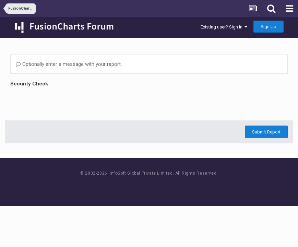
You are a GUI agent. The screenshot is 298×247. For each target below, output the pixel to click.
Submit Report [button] (266, 131)
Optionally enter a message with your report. (69, 64)
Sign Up (268, 26)
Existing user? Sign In (224, 27)
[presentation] (62, 102)
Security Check (29, 84)
